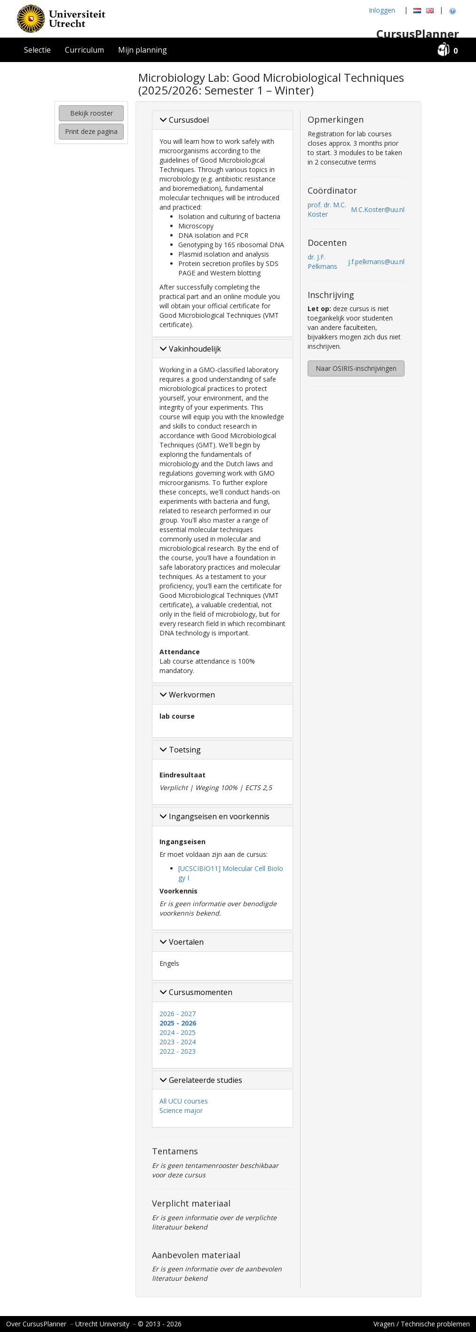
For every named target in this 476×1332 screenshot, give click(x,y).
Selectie (37, 50)
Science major (181, 1110)
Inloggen (382, 10)
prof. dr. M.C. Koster (327, 209)
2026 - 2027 (177, 1013)
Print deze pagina (91, 131)
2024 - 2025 (177, 1032)
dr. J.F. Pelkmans (322, 261)
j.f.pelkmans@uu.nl (376, 261)
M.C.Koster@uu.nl (378, 209)
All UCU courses (183, 1101)
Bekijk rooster (91, 113)
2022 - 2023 (177, 1051)
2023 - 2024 (177, 1041)
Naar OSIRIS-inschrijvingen (356, 368)
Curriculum (84, 50)
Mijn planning (142, 50)
